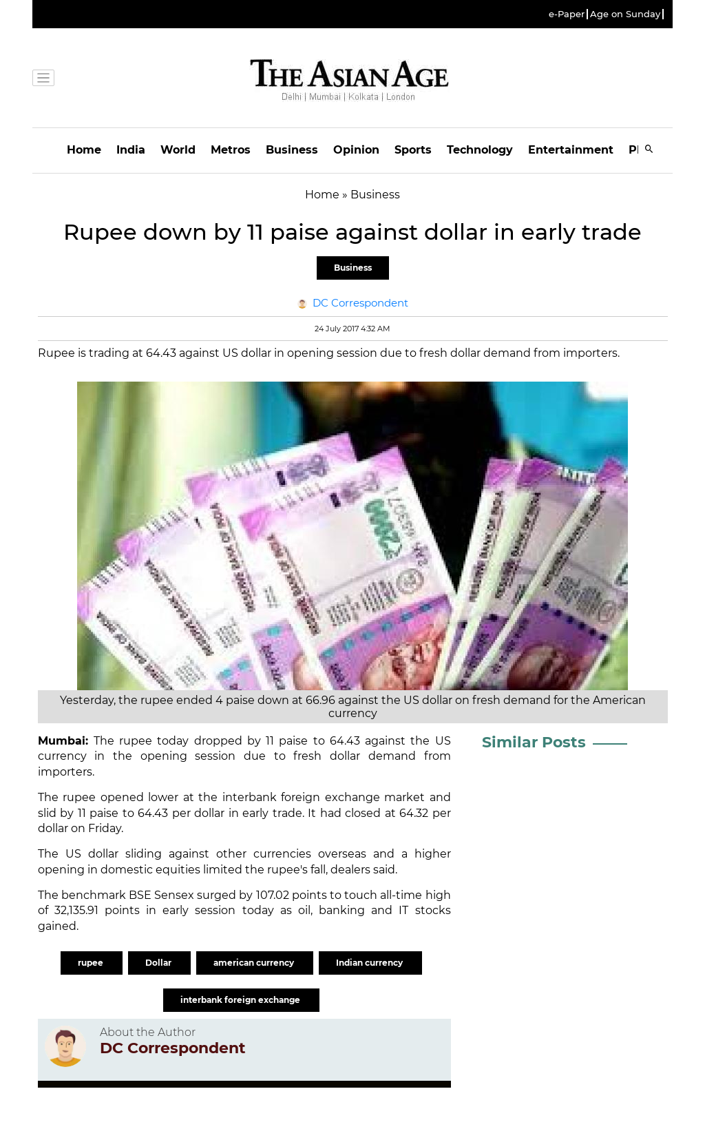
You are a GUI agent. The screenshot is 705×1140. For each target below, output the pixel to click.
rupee (135, 740)
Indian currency (370, 962)
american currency (254, 962)
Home (84, 149)
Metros (231, 149)
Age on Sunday (625, 14)
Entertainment (570, 149)
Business (292, 149)
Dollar (159, 962)
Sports (413, 149)
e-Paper (567, 14)
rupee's (287, 869)
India (130, 149)
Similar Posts (534, 742)
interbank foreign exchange (241, 1000)
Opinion (356, 149)
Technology (480, 149)
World (178, 149)
